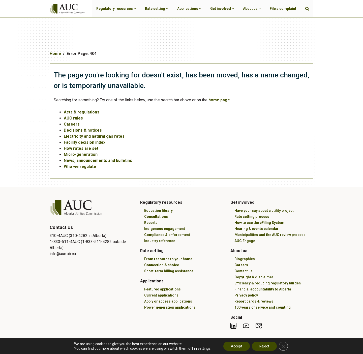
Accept (236, 346)
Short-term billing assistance (168, 271)
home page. (219, 100)
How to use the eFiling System (259, 223)
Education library (158, 211)
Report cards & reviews (253, 301)
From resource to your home (168, 259)
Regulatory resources (116, 9)
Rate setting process (251, 217)
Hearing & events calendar (256, 229)
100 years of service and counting (262, 307)
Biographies (244, 259)
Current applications (161, 295)
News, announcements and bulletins (98, 160)
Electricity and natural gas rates (94, 136)
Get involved (222, 9)
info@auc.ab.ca (63, 253)
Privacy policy (246, 295)
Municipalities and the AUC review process (270, 235)
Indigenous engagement (164, 229)
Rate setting (156, 9)
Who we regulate (80, 166)
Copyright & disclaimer (253, 277)
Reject (264, 346)
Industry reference (159, 241)
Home (55, 53)
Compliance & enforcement (167, 235)
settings (204, 348)
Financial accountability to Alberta (262, 289)
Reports (151, 223)
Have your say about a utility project (264, 211)
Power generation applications (170, 307)
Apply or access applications (168, 301)
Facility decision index (84, 142)
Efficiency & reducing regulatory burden (267, 283)
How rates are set (81, 148)
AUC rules (73, 118)
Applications (189, 9)
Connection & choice (161, 265)
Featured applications (162, 289)
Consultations (156, 217)
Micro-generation (81, 154)
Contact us (243, 271)
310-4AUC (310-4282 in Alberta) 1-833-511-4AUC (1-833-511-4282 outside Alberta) (88, 241)
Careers (72, 124)
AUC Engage (244, 241)
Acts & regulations (81, 112)
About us (252, 9)
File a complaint (283, 9)
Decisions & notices (83, 130)
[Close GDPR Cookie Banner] (283, 346)
